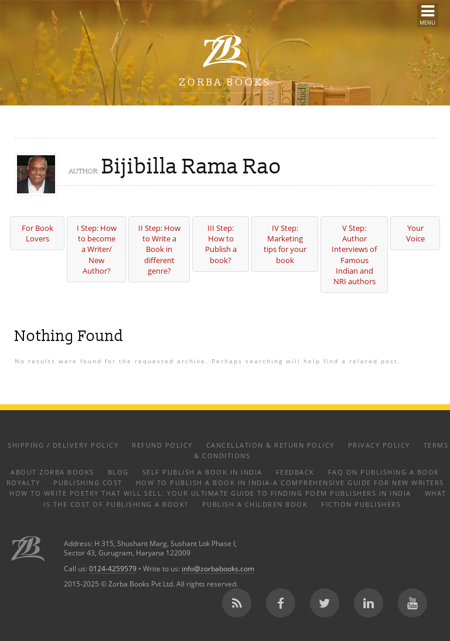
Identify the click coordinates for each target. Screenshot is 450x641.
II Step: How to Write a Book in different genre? (159, 249)
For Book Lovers (37, 233)
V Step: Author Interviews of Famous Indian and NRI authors (354, 255)
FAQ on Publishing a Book (383, 472)
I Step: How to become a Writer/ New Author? (97, 249)
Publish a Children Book (255, 504)
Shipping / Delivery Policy (63, 445)
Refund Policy (162, 445)
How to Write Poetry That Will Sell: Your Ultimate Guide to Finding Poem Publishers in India (210, 493)
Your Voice (415, 233)
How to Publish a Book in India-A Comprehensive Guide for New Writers (290, 482)
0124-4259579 (113, 568)
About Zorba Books (52, 472)
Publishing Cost (87, 482)
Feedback (295, 472)
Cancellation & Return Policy (270, 445)
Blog (118, 472)
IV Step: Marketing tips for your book (285, 244)
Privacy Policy (379, 445)
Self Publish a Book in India (202, 472)
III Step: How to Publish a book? (221, 244)
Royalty (23, 482)
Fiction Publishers (361, 504)
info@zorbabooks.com (218, 568)
